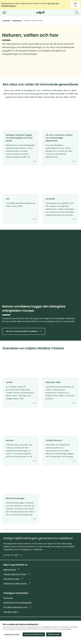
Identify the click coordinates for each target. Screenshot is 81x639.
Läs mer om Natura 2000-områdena (24, 331)
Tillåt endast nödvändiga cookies (33, 634)
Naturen (10, 440)
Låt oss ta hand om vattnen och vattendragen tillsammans (59, 138)
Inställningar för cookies (12, 634)
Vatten (9, 382)
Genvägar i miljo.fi (10, 612)
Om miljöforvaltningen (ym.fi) (17, 607)
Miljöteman (17, 20)
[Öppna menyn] (4, 12)
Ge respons (8, 598)
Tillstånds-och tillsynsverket (16, 583)
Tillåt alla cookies (54, 634)
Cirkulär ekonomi (54, 440)
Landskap (50, 198)
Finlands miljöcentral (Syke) (16, 574)
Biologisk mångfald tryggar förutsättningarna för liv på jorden (19, 138)
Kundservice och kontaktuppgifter (17, 602)
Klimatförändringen (15, 498)
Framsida (6, 20)
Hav (8, 198)
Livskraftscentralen (13, 579)
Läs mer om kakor (65, 629)
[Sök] (76, 12)
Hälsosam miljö (53, 382)
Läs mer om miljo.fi (12, 555)
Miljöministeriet (11, 569)
